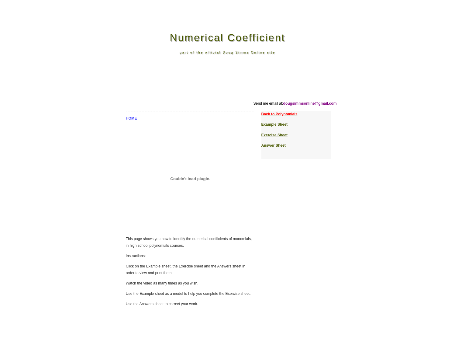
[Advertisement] (229, 86)
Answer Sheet (273, 145)
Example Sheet (274, 124)
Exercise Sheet (274, 135)
